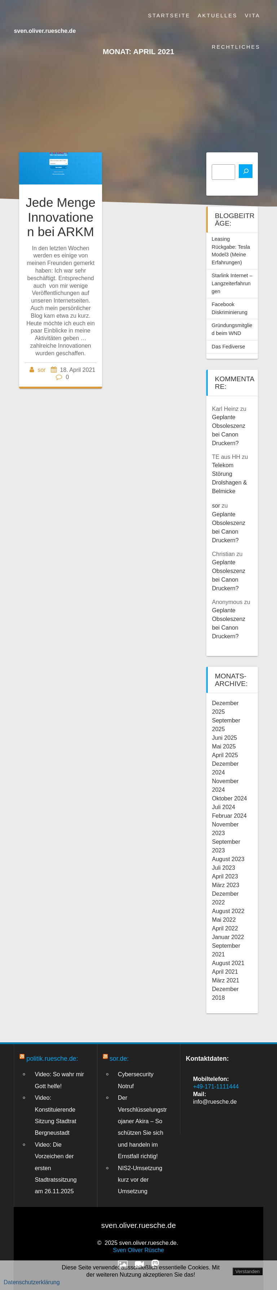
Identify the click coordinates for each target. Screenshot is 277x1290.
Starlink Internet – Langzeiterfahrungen (232, 283)
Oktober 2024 (229, 798)
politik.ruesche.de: (52, 1058)
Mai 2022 (224, 920)
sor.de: (119, 1058)
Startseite (169, 15)
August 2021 (228, 963)
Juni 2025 (224, 738)
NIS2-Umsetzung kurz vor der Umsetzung (140, 1180)
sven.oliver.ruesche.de (45, 31)
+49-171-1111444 (216, 1086)
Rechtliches (236, 47)
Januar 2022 (228, 937)
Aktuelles (217, 15)
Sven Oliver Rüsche (138, 1250)
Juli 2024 (223, 807)
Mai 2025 (224, 746)
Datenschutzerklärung (32, 1282)
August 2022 (228, 911)
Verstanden (248, 1271)
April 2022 (225, 928)
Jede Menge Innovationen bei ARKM (61, 217)
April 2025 (225, 755)
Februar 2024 (229, 816)
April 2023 (225, 876)
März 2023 (225, 885)
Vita (252, 15)
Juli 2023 (223, 868)
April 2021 (225, 972)
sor (41, 370)
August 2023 (228, 859)
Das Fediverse (228, 346)
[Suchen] (245, 171)
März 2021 (225, 980)
